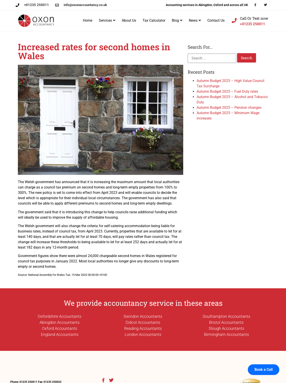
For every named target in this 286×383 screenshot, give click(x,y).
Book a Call (263, 363)
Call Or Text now (254, 18)
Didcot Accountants (143, 322)
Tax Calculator (154, 20)
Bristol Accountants (226, 322)
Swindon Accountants (143, 316)
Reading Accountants (143, 328)
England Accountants (59, 334)
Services (107, 20)
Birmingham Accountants (226, 334)
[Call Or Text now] (234, 20)
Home (87, 20)
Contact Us (216, 20)
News (195, 20)
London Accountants (143, 334)
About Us (129, 20)
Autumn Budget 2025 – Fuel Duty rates (227, 91)
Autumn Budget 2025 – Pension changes (229, 107)
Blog (177, 20)
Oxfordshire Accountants (59, 316)
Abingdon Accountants (60, 322)
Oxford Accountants (59, 328)
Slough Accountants (226, 328)
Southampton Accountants (226, 316)
